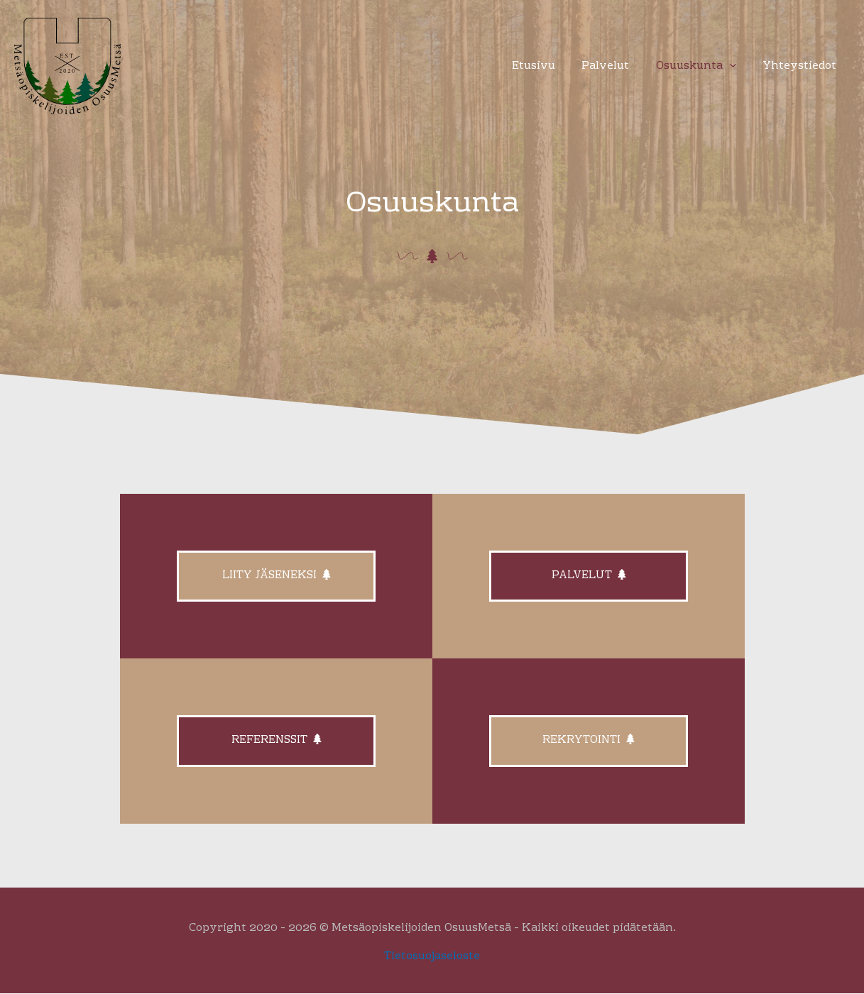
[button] (737, 66)
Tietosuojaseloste (432, 956)
